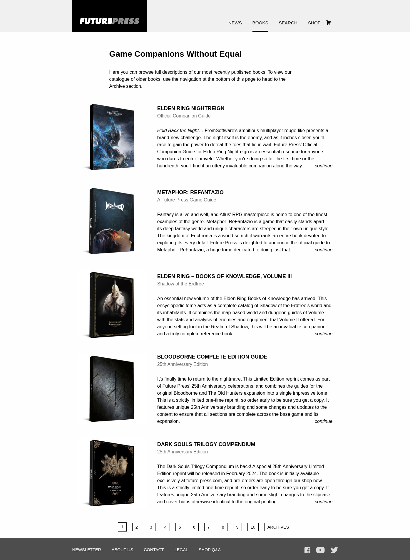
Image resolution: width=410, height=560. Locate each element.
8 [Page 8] (223, 527)
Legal (181, 549)
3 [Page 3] (151, 527)
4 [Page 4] (165, 527)
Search (288, 22)
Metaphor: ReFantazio (190, 192)
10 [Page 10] (253, 527)
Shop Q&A (210, 549)
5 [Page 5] (180, 527)
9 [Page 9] (237, 527)
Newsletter (86, 549)
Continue (324, 165)
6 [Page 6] (194, 527)
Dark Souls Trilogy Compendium (206, 444)
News (235, 22)
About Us (122, 549)
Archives (278, 527)
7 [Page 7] (208, 527)
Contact (154, 549)
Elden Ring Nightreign (191, 108)
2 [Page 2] (136, 527)
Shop (314, 22)
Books (260, 22)
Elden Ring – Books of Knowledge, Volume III (224, 276)
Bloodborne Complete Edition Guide (212, 357)
